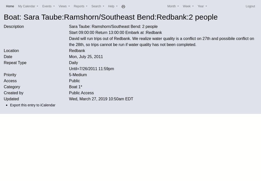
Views (63, 6)
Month (172, 6)
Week (187, 6)
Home (11, 6)
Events (47, 6)
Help (111, 6)
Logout (250, 6)
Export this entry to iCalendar (33, 105)
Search (96, 6)
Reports (79, 6)
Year (201, 6)
